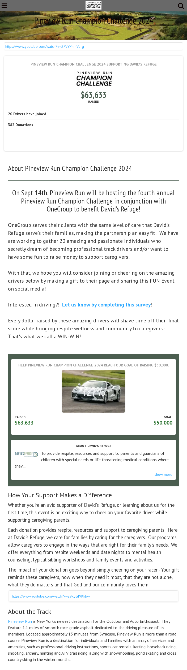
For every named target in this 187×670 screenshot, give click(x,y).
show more (163, 474)
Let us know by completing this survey (106, 304)
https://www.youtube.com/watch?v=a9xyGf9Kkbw (51, 596)
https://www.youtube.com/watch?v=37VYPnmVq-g (44, 46)
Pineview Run (20, 621)
